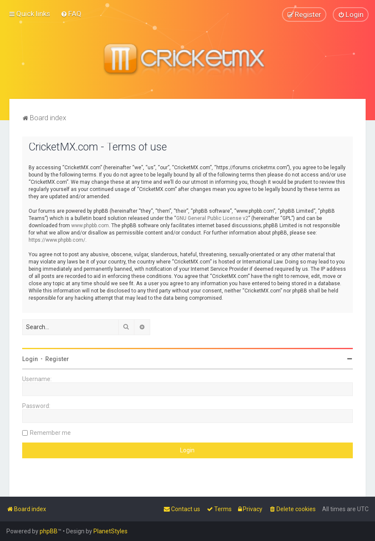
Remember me (50, 432)
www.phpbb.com (90, 225)
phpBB (49, 531)
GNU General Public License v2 (212, 218)
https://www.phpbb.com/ (57, 240)
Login (30, 358)
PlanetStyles (110, 531)
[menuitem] (71, 13)
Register (57, 358)
